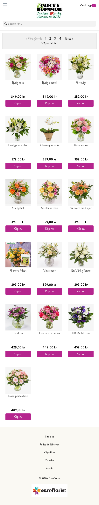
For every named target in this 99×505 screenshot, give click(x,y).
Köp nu (18, 103)
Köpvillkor (49, 452)
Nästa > (68, 38)
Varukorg (88, 5)
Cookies (49, 460)
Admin (49, 468)
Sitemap (49, 436)
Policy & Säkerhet (49, 444)
